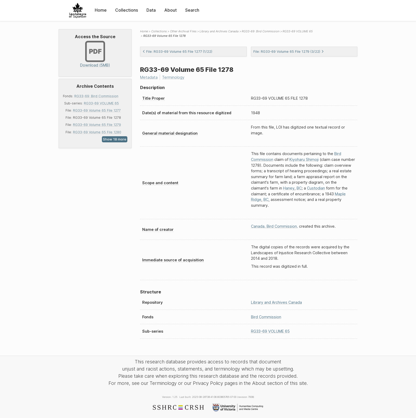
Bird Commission (266, 317)
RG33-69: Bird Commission (96, 96)
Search (192, 10)
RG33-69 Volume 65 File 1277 (97, 110)
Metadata (149, 77)
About (170, 10)
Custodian (316, 188)
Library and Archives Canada (219, 31)
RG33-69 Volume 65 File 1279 (97, 125)
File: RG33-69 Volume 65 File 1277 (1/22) (177, 52)
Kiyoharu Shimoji (304, 159)
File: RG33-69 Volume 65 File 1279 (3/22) (288, 52)
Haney (288, 188)
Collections (126, 10)
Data (151, 10)
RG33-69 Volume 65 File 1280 (97, 132)
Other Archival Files (183, 31)
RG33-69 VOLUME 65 (101, 103)
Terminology (173, 77)
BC (299, 188)
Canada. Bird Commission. (274, 226)
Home (101, 10)
